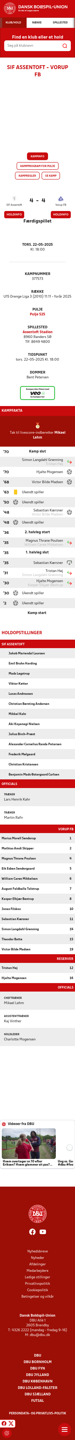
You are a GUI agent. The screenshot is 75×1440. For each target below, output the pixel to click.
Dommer (37, 372)
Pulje (37, 309)
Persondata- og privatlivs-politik (37, 1413)
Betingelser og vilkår (37, 1296)
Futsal (37, 1400)
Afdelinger (37, 1264)
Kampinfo (37, 156)
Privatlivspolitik (37, 1283)
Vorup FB (60, 205)
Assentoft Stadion (38, 332)
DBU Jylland (37, 1374)
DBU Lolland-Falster (37, 1387)
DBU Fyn (37, 1368)
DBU (37, 1355)
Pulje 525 (37, 314)
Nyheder (37, 1257)
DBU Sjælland (38, 1394)
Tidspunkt (37, 355)
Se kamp (50, 176)
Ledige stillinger (37, 1277)
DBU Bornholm (38, 1361)
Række (37, 292)
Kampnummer (37, 274)
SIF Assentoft (14, 205)
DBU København (38, 1381)
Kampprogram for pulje (37, 166)
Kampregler (27, 176)
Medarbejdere (37, 1270)
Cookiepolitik (37, 1290)
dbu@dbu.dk (40, 1334)
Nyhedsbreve (37, 1251)
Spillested (37, 327)
